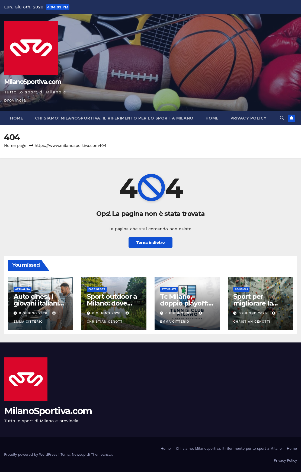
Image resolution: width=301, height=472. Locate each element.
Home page (15, 145)
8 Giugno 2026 (34, 313)
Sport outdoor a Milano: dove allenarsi (112, 303)
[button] (282, 118)
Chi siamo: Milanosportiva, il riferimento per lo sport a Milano (114, 118)
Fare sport (96, 289)
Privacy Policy (248, 118)
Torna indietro (150, 242)
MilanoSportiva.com (32, 82)
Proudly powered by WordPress (31, 454)
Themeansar (101, 454)
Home (16, 118)
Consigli (241, 289)
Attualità (22, 289)
